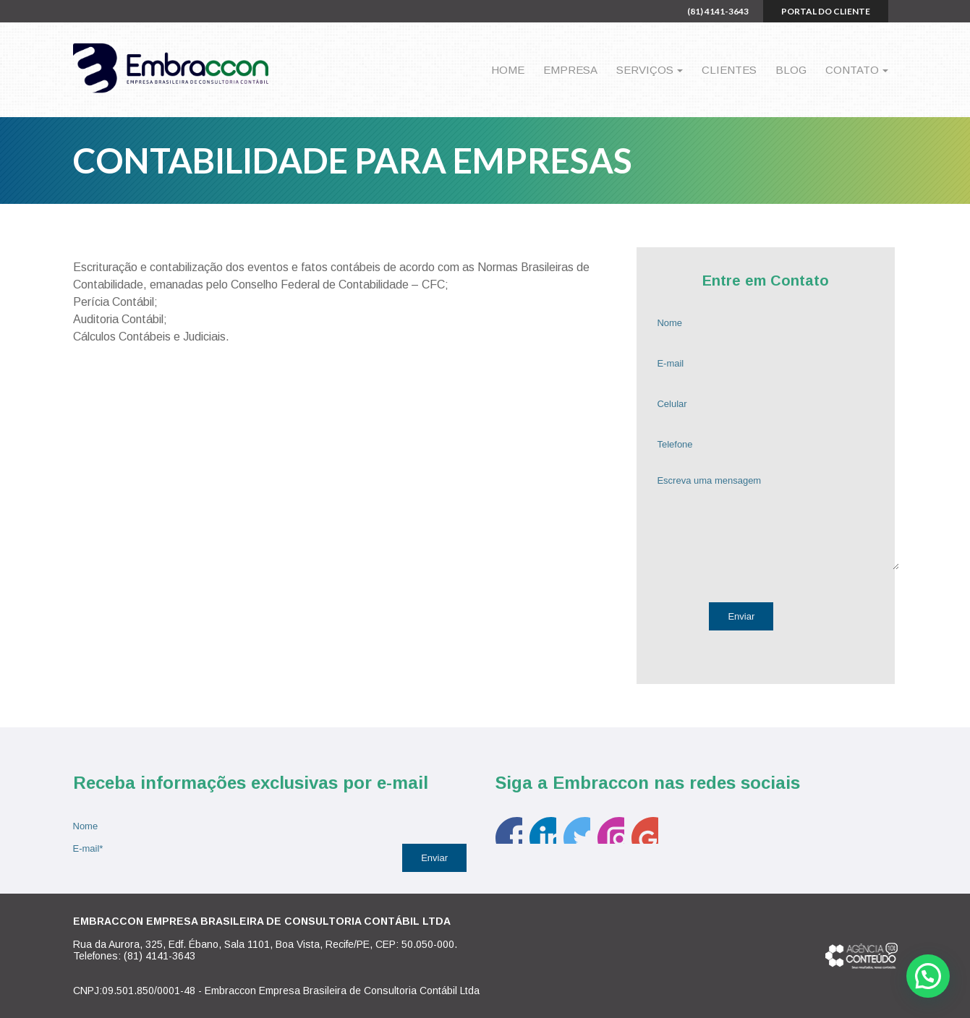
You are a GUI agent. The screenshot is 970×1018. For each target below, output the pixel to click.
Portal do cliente (825, 11)
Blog (791, 70)
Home (507, 70)
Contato (852, 70)
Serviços (644, 70)
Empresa (570, 70)
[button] (928, 976)
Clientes (729, 70)
